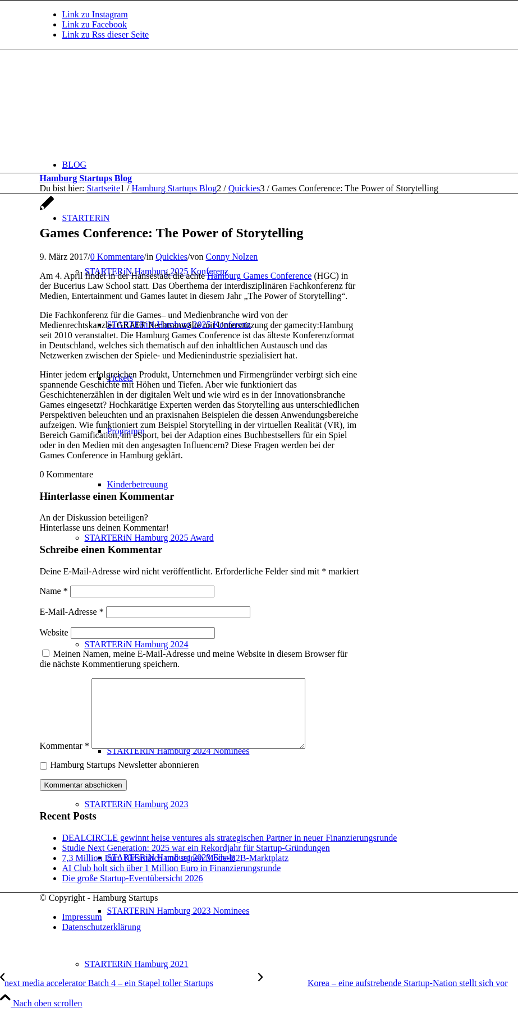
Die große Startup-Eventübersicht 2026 (132, 891)
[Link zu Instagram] (95, 14)
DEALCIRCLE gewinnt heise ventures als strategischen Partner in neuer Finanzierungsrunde (229, 851)
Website (54, 632)
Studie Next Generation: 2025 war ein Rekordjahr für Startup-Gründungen (196, 861)
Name (54, 591)
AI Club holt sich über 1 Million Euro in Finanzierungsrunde (171, 881)
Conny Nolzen (231, 256)
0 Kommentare (117, 256)
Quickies (171, 256)
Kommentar (64, 759)
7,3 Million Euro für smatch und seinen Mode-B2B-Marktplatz (175, 871)
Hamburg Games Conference (259, 275)
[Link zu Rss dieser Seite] (105, 34)
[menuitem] (270, 164)
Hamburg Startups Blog (86, 178)
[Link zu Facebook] (94, 24)
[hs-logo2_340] (124, 102)
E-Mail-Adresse (72, 611)
